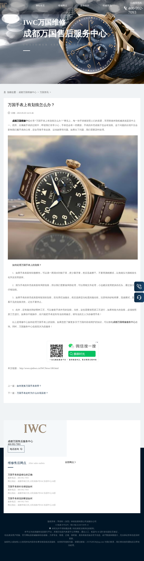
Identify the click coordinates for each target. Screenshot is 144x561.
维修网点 (62, 5)
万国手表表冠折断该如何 (20, 498)
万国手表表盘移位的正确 (20, 474)
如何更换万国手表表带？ (29, 386)
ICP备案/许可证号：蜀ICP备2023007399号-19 (72, 525)
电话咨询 (16, 449)
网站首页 (40, 5)
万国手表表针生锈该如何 (20, 486)
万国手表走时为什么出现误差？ (32, 393)
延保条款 (84, 5)
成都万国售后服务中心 (20, 441)
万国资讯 (44, 92)
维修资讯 (107, 5)
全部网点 (70, 462)
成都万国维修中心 (27, 92)
